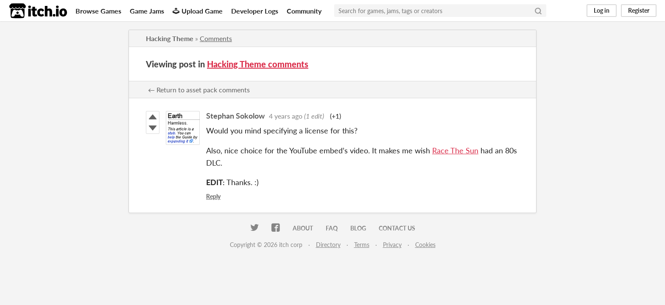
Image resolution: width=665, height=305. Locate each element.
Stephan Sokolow (235, 115)
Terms (361, 244)
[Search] (538, 10)
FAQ (332, 228)
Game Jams (147, 11)
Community (304, 11)
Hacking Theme (169, 38)
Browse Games (98, 11)
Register (638, 10)
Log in (601, 10)
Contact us (397, 228)
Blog (358, 228)
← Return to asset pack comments (199, 90)
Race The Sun (455, 150)
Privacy (392, 244)
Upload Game (198, 11)
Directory (328, 244)
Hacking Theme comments (257, 64)
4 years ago (285, 116)
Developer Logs (254, 11)
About (303, 228)
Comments (216, 38)
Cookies (425, 244)
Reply (213, 196)
